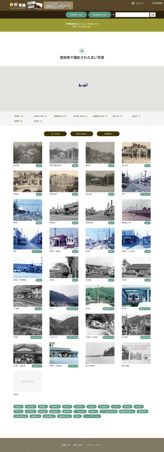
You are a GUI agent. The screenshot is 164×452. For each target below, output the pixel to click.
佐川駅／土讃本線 (19, 366)
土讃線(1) (138, 406)
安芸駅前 (89, 280)
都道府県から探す (76, 15)
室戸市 (111, 165)
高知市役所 (53, 194)
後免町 (15, 223)
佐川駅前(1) (79, 406)
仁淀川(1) (116, 406)
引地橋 (15, 337)
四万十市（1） (118, 116)
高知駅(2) (18, 406)
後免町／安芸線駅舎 (20, 280)
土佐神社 (16, 165)
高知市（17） (19, 116)
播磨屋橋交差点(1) (127, 411)
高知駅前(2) (35, 416)
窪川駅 (88, 308)
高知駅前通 (89, 223)
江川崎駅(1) (30, 411)
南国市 (39, 223)
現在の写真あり (81, 134)
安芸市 (75, 280)
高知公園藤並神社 (55, 165)
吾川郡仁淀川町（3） (81, 116)
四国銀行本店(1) (21, 416)
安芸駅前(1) (55, 411)
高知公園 (89, 194)
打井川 (52, 308)
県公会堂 (125, 165)
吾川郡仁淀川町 (36, 337)
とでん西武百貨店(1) (108, 411)
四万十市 (38, 309)
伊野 (123, 194)
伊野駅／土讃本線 (55, 366)
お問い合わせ (78, 445)
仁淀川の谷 (53, 337)
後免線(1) (93, 411)
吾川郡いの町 (145, 194)
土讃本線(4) (30, 406)
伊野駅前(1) (55, 406)
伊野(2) (77, 416)
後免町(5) (67, 411)
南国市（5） (18, 121)
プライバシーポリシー (94, 445)
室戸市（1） (38, 121)
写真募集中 (108, 134)
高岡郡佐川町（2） (60, 116)
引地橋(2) (91, 406)
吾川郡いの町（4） (41, 116)
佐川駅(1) (67, 406)
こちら (88, 26)
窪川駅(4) (127, 406)
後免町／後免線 (55, 251)
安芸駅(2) (42, 411)
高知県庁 (16, 194)
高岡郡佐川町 (145, 337)
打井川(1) (18, 411)
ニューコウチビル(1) (92, 416)
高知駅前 (52, 223)
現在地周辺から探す (100, 15)
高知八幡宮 (125, 366)
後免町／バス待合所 (128, 251)
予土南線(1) (104, 406)
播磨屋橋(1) (142, 411)
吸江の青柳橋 (90, 366)
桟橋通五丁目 (126, 223)
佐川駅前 (125, 337)
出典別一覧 (66, 445)
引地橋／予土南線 (91, 337)
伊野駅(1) (42, 406)
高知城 (15, 394)
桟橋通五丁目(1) (64, 416)
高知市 (39, 165)
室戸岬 (88, 165)
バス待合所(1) (80, 411)
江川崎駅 (16, 308)
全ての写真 (55, 134)
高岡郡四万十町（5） (100, 116)
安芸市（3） (136, 116)
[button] (83, 85)
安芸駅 (52, 280)
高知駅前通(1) (49, 416)
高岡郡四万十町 (72, 309)
